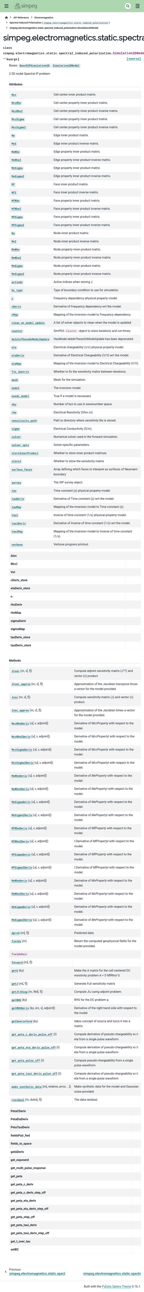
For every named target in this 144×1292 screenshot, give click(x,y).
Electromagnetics (43, 17)
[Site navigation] (6, 6)
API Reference (21, 17)
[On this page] (137, 6)
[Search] (128, 6)
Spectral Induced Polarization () (60, 23)
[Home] (6, 18)
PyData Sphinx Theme (116, 1286)
